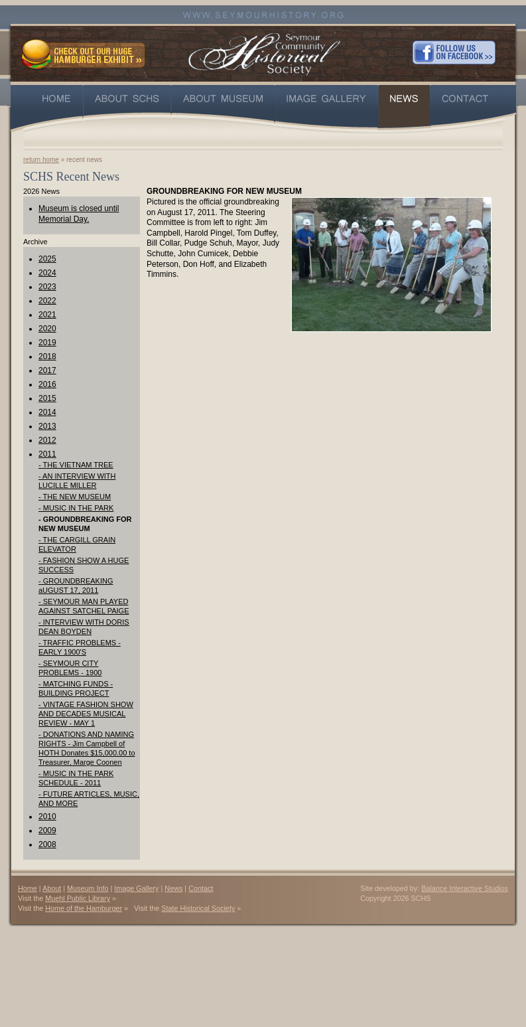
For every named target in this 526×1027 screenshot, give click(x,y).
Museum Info (87, 888)
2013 (47, 426)
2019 (47, 342)
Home (27, 888)
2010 (47, 816)
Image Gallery (136, 888)
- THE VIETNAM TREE (75, 465)
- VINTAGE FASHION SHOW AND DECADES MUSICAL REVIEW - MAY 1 (85, 713)
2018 (47, 356)
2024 (47, 272)
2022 (47, 300)
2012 (47, 440)
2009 (47, 830)
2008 (47, 844)
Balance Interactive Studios (464, 888)
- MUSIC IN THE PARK (75, 508)
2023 (47, 286)
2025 (47, 259)
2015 (47, 398)
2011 (47, 454)
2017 (47, 370)
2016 (47, 384)
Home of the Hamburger (83, 908)
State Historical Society (198, 908)
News (173, 888)
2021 (47, 314)
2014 (47, 412)
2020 (47, 328)
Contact (200, 888)
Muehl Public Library (77, 898)
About (51, 888)
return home (41, 159)
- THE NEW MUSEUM (74, 497)
